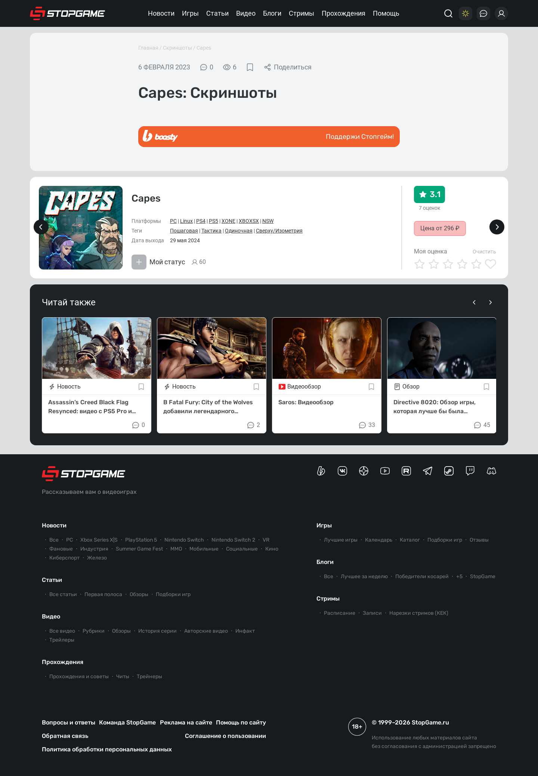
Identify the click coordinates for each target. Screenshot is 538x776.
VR (266, 540)
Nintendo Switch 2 (233, 540)
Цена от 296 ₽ (440, 228)
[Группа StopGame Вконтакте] (342, 471)
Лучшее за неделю (364, 576)
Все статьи (63, 594)
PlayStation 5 (141, 540)
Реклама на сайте (186, 722)
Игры (190, 13)
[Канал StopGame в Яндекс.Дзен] (363, 471)
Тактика (211, 231)
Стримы (301, 13)
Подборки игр (173, 594)
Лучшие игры (341, 540)
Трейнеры (149, 676)
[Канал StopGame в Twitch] (470, 471)
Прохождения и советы (79, 676)
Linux (186, 221)
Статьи (217, 13)
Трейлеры (61, 640)
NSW (267, 221)
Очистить (484, 252)
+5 (459, 576)
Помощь (386, 13)
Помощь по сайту (241, 722)
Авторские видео (206, 631)
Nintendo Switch (184, 540)
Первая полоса (103, 594)
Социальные (242, 549)
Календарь (378, 540)
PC (173, 221)
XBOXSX (249, 221)
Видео (246, 13)
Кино (271, 549)
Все (54, 540)
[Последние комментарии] (483, 13)
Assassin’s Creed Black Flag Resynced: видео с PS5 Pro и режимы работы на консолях (91, 407)
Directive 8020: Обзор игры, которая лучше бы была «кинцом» (434, 407)
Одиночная (239, 231)
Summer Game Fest (139, 549)
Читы (122, 676)
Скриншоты (177, 48)
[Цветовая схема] (465, 13)
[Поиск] (448, 13)
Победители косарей (422, 576)
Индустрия (94, 549)
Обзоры (139, 594)
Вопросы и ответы (68, 722)
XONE (228, 221)
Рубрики (94, 631)
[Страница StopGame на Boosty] (321, 471)
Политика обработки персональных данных (107, 749)
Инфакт (245, 631)
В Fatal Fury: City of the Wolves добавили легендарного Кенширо (208, 407)
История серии (157, 631)
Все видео (62, 631)
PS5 (213, 221)
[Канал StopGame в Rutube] (406, 471)
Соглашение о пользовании (225, 735)
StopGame (482, 576)
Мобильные (204, 549)
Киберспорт (64, 558)
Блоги (272, 13)
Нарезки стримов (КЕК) (418, 613)
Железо (97, 558)
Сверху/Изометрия (279, 231)
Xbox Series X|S (99, 540)
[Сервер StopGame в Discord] (491, 471)
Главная (148, 48)
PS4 (200, 221)
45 (481, 425)
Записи (372, 613)
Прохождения (343, 13)
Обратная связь (65, 735)
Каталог (410, 540)
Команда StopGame (127, 722)
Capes (204, 48)
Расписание (339, 613)
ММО (176, 549)
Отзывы (479, 540)
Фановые (61, 549)
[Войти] (501, 13)
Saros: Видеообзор (306, 402)
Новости (161, 13)
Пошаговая (184, 231)
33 (366, 425)
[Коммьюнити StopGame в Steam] (449, 471)
